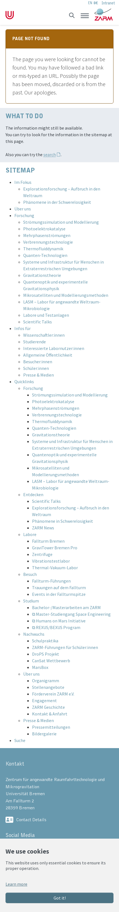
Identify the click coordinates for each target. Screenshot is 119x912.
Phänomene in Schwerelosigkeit (62, 521)
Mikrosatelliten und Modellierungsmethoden (65, 295)
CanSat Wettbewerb (51, 660)
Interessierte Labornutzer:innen (53, 348)
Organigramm (45, 680)
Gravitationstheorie (42, 275)
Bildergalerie (44, 733)
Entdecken (33, 494)
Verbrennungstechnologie (48, 242)
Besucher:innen (37, 361)
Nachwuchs (33, 634)
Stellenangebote (48, 687)
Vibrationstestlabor (51, 561)
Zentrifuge (42, 554)
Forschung (24, 215)
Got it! (60, 898)
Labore (29, 534)
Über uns (22, 209)
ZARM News (43, 527)
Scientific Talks (37, 321)
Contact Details (31, 820)
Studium (31, 601)
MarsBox (40, 667)
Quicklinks (24, 381)
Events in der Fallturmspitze (59, 594)
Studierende (34, 341)
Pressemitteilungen (51, 727)
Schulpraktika (45, 640)
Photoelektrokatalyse (44, 228)
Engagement (44, 700)
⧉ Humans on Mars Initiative (59, 621)
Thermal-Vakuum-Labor (55, 567)
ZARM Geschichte (48, 707)
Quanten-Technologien (45, 255)
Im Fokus (22, 182)
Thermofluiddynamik (43, 248)
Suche (19, 740)
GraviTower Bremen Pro (54, 547)
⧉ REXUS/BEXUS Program (56, 627)
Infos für (22, 328)
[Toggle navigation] (85, 15)
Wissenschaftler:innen (44, 335)
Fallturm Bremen (48, 541)
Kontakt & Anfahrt (49, 714)
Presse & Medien (38, 375)
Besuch (30, 574)
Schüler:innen (36, 368)
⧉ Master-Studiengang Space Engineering (71, 614)
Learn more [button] (16, 884)
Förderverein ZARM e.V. (53, 694)
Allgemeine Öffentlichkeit (47, 355)
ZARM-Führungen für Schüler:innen (65, 647)
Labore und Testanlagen (46, 315)
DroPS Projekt (45, 654)
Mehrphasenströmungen (46, 235)
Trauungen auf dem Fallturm (59, 587)
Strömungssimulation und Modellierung (61, 222)
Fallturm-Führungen (51, 581)
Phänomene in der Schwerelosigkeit (57, 202)
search (49, 154)
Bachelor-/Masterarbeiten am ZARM (66, 607)
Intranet (108, 3)
